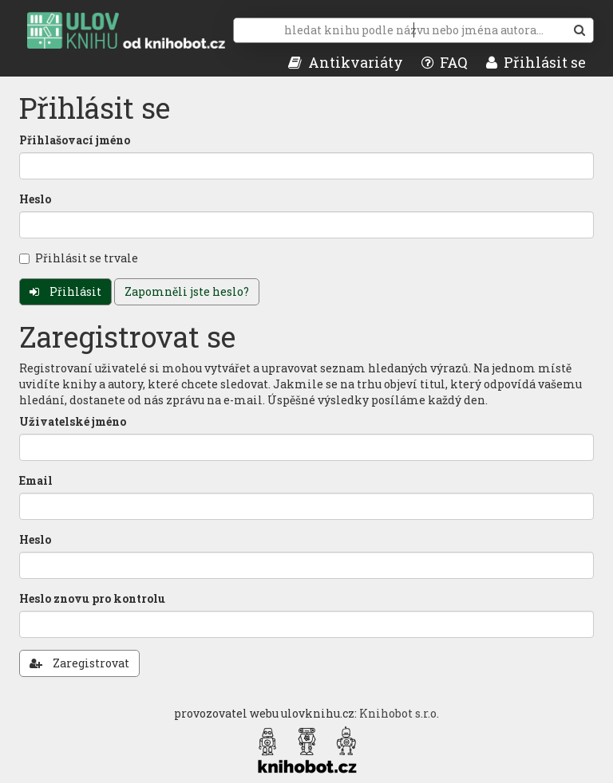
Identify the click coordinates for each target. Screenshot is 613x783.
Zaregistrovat (79, 663)
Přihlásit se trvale (78, 258)
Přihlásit (65, 291)
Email (36, 480)
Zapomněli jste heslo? (187, 291)
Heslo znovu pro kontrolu (92, 598)
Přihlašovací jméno (74, 140)
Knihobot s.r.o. (399, 713)
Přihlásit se (536, 62)
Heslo (35, 199)
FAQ (444, 62)
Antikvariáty (345, 62)
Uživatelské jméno (72, 421)
